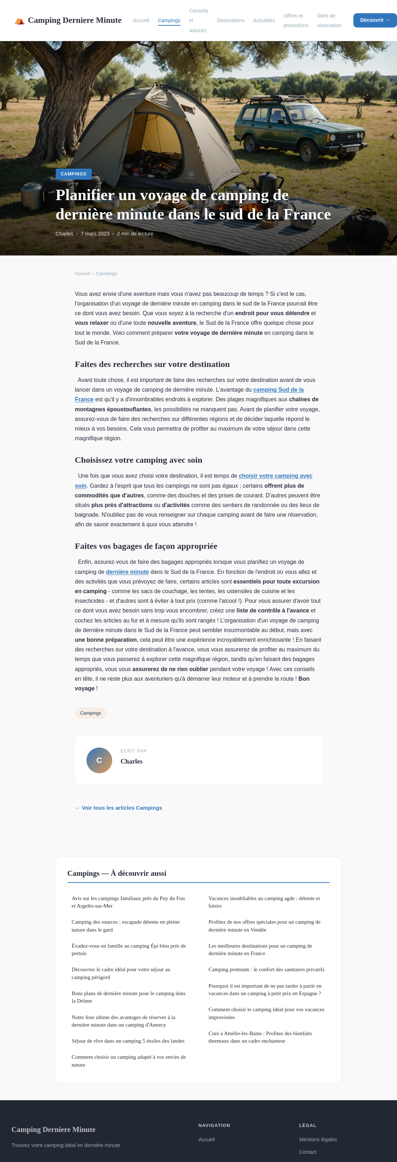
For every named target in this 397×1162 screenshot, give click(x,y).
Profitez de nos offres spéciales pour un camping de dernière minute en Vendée (265, 925)
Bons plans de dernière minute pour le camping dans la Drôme (129, 997)
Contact (308, 1152)
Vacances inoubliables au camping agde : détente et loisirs (264, 902)
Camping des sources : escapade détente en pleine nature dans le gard (126, 925)
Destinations (230, 20)
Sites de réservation (329, 20)
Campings (169, 20)
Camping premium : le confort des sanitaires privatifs (266, 969)
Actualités (264, 20)
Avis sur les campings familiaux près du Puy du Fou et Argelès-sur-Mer (128, 902)
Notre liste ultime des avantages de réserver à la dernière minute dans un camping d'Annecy (123, 1021)
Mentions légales (318, 1139)
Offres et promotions (296, 20)
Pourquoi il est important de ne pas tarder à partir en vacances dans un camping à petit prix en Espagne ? (265, 989)
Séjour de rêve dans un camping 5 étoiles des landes (128, 1041)
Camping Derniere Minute (67, 20)
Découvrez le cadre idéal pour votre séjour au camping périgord (121, 973)
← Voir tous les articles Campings (118, 808)
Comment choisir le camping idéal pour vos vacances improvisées (266, 1013)
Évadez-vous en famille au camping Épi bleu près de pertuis (129, 949)
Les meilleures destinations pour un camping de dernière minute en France (260, 949)
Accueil (141, 20)
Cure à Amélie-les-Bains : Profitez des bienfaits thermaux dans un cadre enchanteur (260, 1037)
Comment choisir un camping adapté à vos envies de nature (129, 1060)
